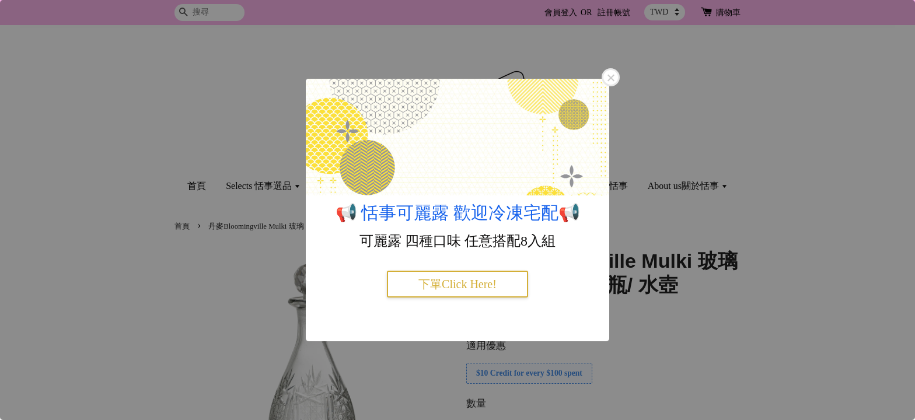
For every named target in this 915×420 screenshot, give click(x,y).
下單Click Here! (457, 284)
